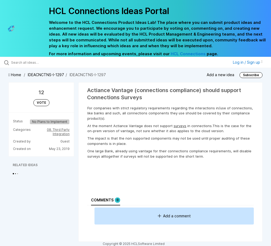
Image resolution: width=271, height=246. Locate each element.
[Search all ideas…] (35, 62)
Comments (105, 200)
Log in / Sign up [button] (248, 62)
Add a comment (174, 216)
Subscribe (251, 75)
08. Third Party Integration (58, 132)
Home (15, 74)
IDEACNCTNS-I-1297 (46, 74)
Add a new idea (220, 74)
